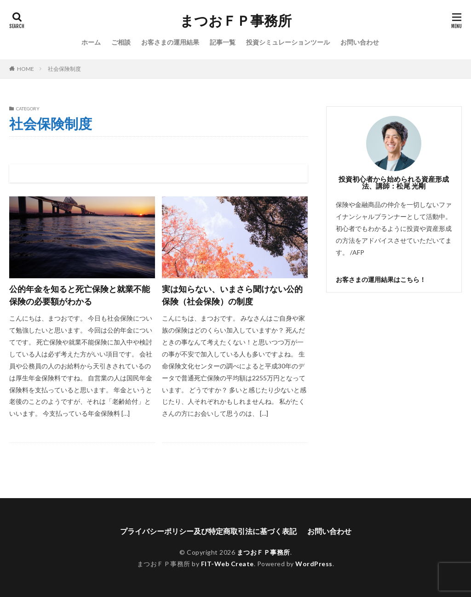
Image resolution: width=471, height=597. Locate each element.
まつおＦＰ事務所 (236, 21)
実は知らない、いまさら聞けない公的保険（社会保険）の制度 (232, 295)
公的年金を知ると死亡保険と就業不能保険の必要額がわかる (79, 295)
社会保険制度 (64, 68)
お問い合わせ (359, 42)
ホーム (91, 42)
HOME (25, 68)
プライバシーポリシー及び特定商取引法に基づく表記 (208, 531)
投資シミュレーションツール (288, 42)
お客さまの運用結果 (170, 42)
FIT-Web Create (227, 564)
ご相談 (121, 42)
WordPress (314, 564)
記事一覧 (223, 42)
